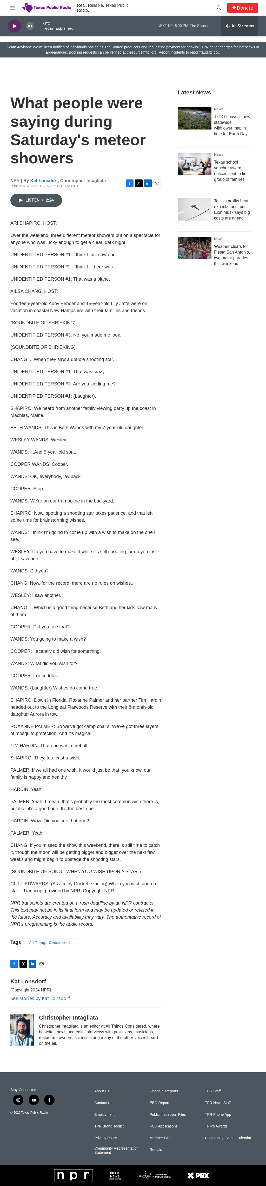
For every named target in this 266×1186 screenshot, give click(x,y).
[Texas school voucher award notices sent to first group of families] (194, 164)
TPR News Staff (218, 1103)
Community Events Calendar (228, 1138)
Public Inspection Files (168, 1115)
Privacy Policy (105, 1138)
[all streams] (239, 26)
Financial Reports (164, 1091)
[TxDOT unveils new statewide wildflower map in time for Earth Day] (194, 118)
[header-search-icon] (219, 7)
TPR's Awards (216, 1126)
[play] (14, 26)
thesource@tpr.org (142, 52)
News (219, 109)
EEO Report (159, 1103)
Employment (104, 1115)
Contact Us (103, 1103)
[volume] (29, 26)
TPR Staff (213, 1091)
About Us (101, 1091)
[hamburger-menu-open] (13, 8)
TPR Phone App (218, 1115)
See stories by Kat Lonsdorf (40, 998)
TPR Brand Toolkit (109, 1126)
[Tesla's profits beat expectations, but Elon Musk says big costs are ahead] (194, 209)
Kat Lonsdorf (44, 180)
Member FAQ (160, 1138)
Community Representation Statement (116, 1150)
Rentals (156, 1150)
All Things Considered (49, 942)
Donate (245, 8)
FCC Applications (163, 1126)
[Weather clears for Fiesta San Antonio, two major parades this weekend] (194, 248)
